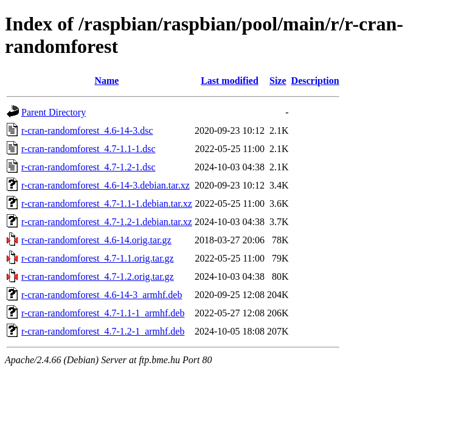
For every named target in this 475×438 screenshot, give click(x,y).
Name (106, 80)
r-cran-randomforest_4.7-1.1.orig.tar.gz (97, 258)
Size (277, 80)
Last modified (229, 80)
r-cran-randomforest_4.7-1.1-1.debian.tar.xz (106, 203)
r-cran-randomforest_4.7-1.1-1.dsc (88, 149)
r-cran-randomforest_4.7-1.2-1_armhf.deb (102, 331)
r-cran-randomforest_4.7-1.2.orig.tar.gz (97, 276)
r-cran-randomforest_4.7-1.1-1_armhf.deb (102, 313)
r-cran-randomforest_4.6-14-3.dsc (87, 130)
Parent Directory (53, 112)
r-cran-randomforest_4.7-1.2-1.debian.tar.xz (106, 222)
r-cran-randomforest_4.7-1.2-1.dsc (88, 167)
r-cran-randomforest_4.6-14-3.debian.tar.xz (105, 185)
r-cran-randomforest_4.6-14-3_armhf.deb (101, 295)
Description (315, 80)
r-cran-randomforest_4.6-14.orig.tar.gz (96, 240)
